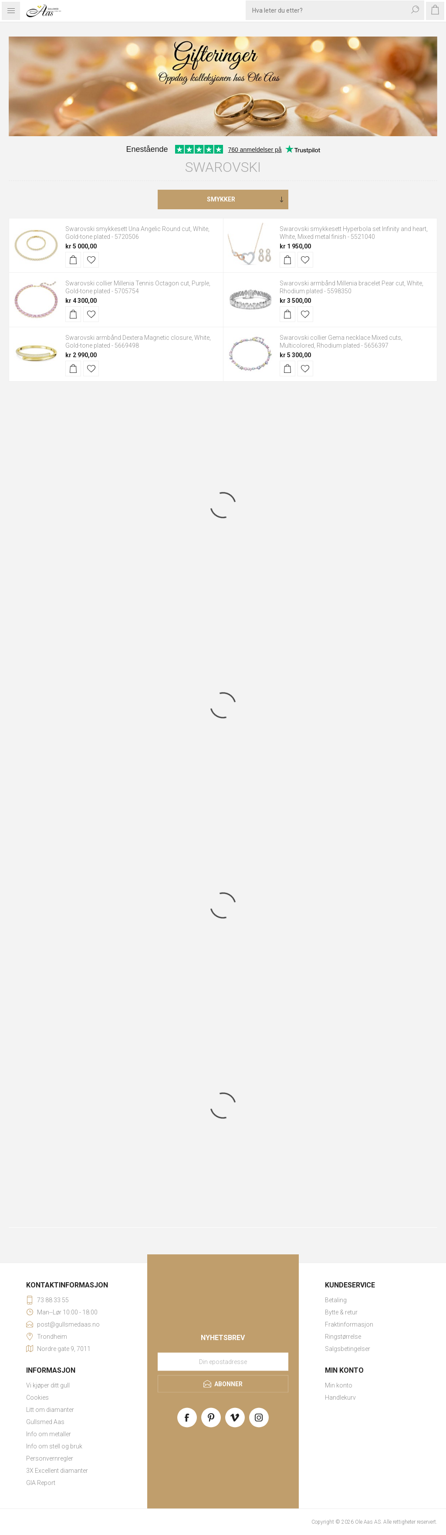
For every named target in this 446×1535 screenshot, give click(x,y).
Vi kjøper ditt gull (48, 1385)
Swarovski (223, 167)
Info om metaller (48, 1434)
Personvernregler (49, 1458)
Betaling (336, 1300)
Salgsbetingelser (347, 1348)
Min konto (338, 1385)
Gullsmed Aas (45, 1421)
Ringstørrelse (343, 1336)
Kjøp (73, 260)
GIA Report (40, 1482)
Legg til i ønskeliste (91, 260)
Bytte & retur (341, 1312)
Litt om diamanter (50, 1409)
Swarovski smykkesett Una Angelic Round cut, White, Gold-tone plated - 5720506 (137, 232)
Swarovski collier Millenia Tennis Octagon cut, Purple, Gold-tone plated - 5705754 (137, 287)
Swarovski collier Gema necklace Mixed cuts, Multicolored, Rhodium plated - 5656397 (341, 341)
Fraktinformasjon (349, 1324)
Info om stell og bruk (54, 1446)
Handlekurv (340, 1397)
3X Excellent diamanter (57, 1470)
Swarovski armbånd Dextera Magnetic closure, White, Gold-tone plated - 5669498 (138, 341)
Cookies (37, 1397)
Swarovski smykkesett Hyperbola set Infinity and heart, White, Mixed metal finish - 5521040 (354, 232)
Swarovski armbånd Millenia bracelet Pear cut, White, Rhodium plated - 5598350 (351, 287)
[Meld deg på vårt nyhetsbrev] (223, 1361)
